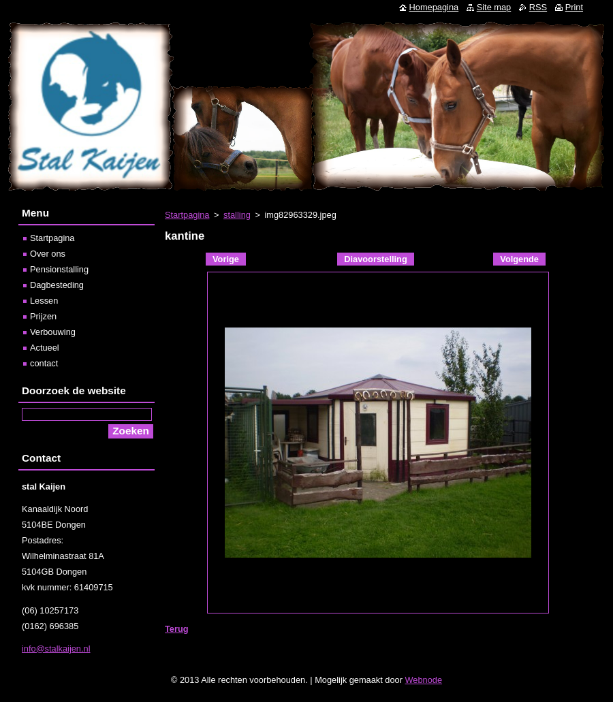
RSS (538, 7)
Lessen (44, 301)
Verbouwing (53, 332)
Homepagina (434, 7)
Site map (494, 7)
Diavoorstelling (375, 259)
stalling (237, 215)
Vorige (226, 259)
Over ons (47, 254)
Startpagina (187, 215)
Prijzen (43, 316)
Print (574, 7)
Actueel (44, 347)
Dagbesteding (57, 285)
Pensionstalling (59, 269)
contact (44, 363)
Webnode (424, 680)
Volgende (519, 259)
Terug (177, 629)
